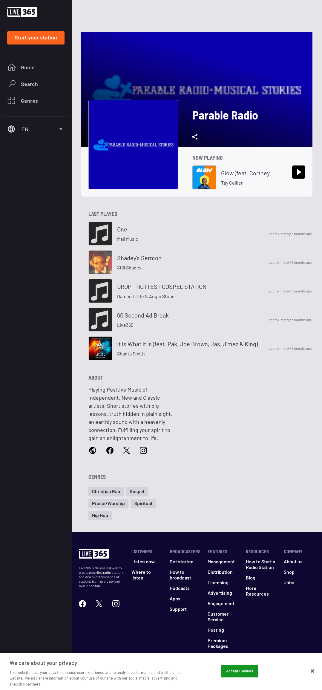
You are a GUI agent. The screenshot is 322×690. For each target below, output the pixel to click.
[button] (106, 491)
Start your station (36, 37)
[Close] (312, 673)
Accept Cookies (239, 673)
